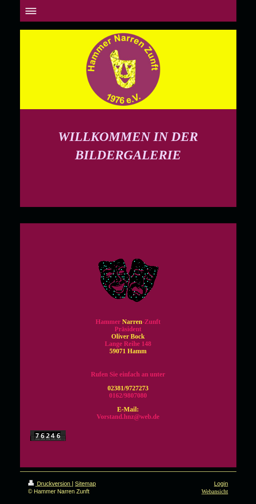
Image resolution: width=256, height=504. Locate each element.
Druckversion (50, 483)
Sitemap (85, 483)
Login (221, 483)
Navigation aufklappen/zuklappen (128, 11)
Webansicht (215, 492)
